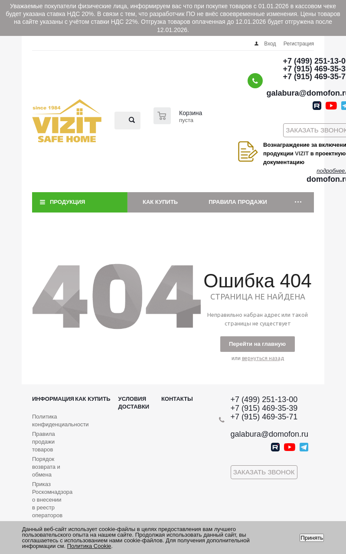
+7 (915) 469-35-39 (264, 408)
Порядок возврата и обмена (46, 467)
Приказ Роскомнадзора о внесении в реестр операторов (52, 500)
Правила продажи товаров (43, 442)
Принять (311, 538)
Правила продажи (238, 202)
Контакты (177, 399)
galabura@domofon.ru (269, 434)
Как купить (160, 202)
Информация (53, 399)
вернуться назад (263, 358)
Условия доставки (134, 403)
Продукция (67, 202)
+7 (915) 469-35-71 (264, 416)
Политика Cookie (89, 546)
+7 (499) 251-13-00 (264, 399)
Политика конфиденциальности (60, 420)
